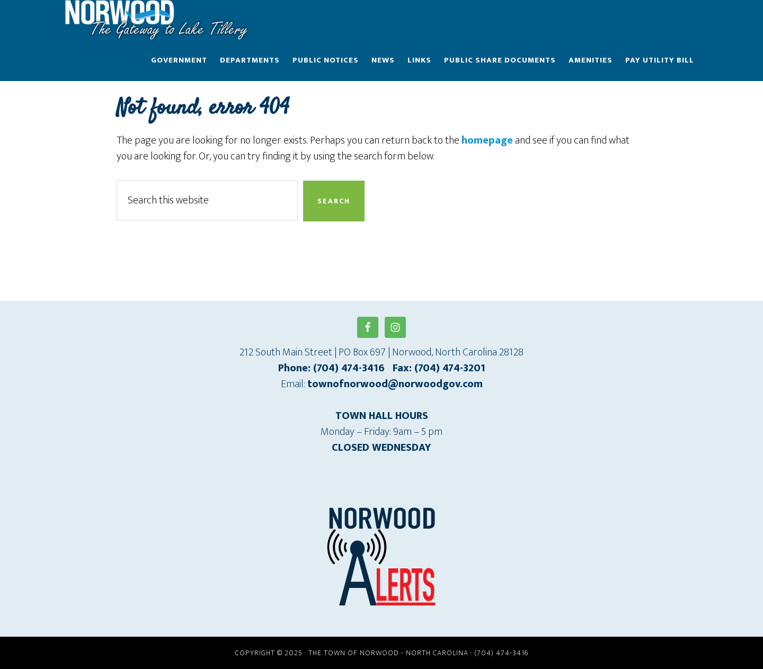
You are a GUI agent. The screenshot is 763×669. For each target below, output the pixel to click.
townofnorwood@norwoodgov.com (395, 384)
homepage (487, 140)
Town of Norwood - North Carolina (159, 20)
